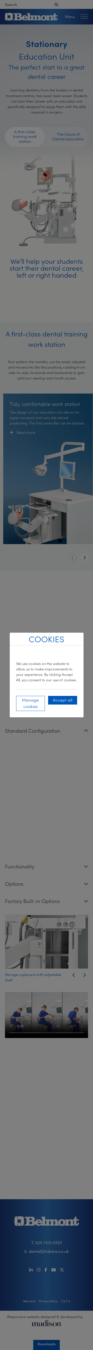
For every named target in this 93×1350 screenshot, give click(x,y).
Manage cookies (30, 703)
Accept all (62, 700)
